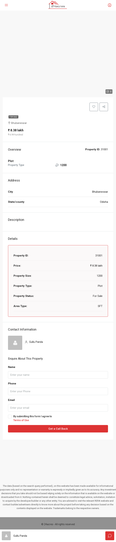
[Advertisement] (58, 457)
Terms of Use (21, 420)
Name (11, 367)
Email (11, 400)
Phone (12, 383)
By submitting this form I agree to (58, 418)
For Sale (13, 117)
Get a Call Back (58, 428)
